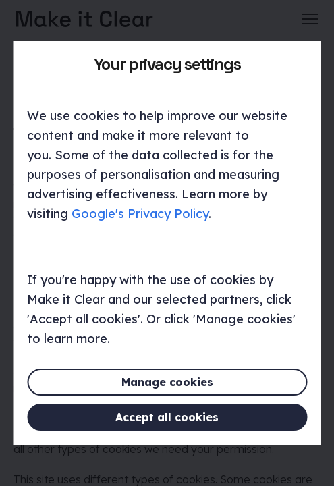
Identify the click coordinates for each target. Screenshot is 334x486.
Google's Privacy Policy (140, 213)
